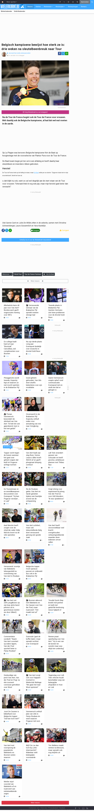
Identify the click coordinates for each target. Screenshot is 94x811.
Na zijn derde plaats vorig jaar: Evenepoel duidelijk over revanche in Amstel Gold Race (34, 346)
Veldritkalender (19, 11)
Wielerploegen (73, 7)
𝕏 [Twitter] (79, 803)
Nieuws (30, 7)
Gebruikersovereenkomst (28, 805)
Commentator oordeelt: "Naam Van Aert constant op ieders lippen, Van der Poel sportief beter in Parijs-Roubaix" (11, 643)
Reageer (22, 55)
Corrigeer (64, 230)
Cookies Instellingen (46, 805)
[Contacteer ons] (83, 803)
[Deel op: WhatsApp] (66, 53)
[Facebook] (75, 803)
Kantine (38, 7)
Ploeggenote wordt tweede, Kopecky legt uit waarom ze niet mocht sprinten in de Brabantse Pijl (11, 382)
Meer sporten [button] (11, 2)
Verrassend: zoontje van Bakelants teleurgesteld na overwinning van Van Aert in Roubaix (12, 571)
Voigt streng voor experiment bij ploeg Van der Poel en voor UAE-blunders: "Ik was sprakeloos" (56, 494)
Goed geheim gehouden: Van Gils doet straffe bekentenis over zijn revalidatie (34, 382)
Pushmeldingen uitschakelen (65, 805)
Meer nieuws (35, 281)
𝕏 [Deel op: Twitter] (63, 53)
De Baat (36, 172)
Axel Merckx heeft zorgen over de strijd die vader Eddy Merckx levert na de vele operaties (12, 530)
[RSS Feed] (87, 803)
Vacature (62, 803)
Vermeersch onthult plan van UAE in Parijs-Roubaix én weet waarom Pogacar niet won (34, 716)
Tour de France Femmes (33, 274)
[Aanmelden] (44, 274)
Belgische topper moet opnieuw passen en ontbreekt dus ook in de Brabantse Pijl (34, 571)
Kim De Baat (50, 274)
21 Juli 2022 (12, 55)
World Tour (18, 274)
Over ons (44, 803)
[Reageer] (19, 356)
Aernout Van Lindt (14, 53)
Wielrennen (47, 7)
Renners (83, 7)
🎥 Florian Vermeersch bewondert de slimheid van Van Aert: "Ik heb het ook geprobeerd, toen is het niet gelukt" (12, 421)
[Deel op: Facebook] (59, 53)
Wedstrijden (60, 7)
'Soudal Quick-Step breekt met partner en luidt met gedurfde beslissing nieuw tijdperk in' (56, 605)
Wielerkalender (6, 11)
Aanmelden (85, 2)
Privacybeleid (53, 803)
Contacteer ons (34, 803)
